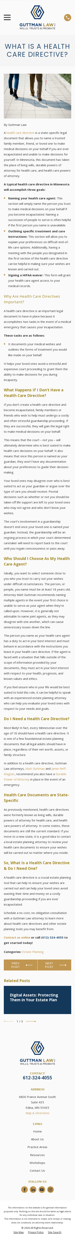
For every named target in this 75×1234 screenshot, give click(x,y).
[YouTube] (42, 1189)
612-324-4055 (37, 1078)
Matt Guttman (35, 769)
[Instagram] (50, 1189)
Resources (37, 1155)
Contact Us (37, 1170)
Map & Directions (37, 1113)
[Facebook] (24, 1189)
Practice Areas (37, 1147)
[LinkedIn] (33, 1189)
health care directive (20, 133)
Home (37, 1131)
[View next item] (31, 1021)
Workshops (37, 1163)
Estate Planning (33, 952)
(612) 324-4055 (52, 937)
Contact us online (17, 937)
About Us (37, 1139)
